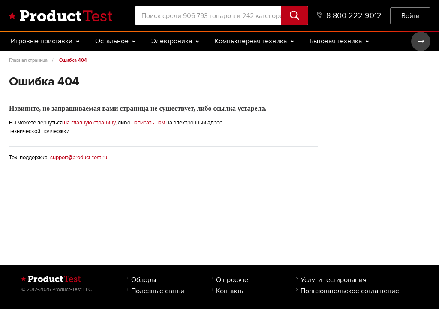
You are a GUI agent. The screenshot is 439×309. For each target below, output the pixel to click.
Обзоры (143, 280)
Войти (410, 16)
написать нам (148, 122)
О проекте (232, 280)
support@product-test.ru (78, 157)
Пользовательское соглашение (350, 291)
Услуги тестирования (334, 280)
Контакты (230, 291)
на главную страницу (89, 122)
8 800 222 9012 (349, 15)
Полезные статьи (157, 291)
